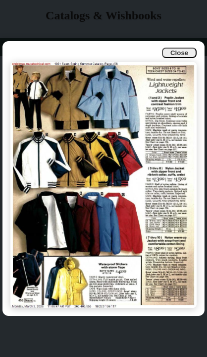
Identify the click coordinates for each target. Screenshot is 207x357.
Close (179, 53)
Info (15, 47)
